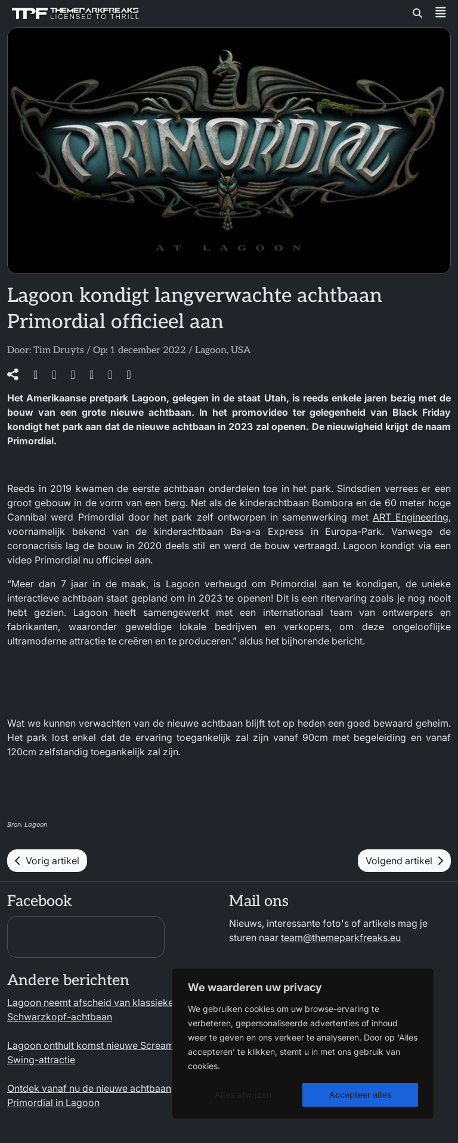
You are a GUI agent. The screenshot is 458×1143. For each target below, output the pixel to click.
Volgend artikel (404, 861)
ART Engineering (410, 517)
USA (240, 350)
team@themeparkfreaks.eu (341, 937)
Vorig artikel (47, 861)
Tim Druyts (58, 350)
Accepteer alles (360, 1094)
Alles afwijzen (243, 1094)
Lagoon (211, 350)
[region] (303, 1043)
